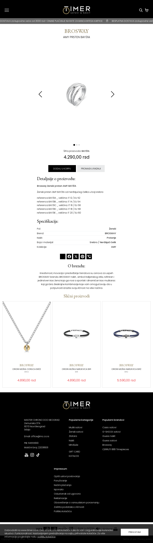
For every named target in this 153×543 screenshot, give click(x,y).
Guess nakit (108, 436)
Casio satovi (109, 427)
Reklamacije (60, 498)
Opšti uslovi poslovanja (67, 476)
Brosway (107, 445)
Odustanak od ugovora (67, 493)
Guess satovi (109, 440)
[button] (113, 94)
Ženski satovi (76, 431)
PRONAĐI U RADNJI (91, 168)
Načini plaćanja (62, 485)
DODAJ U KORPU (62, 168)
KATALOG (74, 456)
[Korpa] (146, 10)
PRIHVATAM (135, 532)
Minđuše (73, 445)
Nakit (71, 440)
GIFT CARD (74, 451)
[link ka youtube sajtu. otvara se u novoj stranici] (26, 456)
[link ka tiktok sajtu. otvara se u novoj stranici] (38, 456)
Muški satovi (75, 427)
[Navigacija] (7, 10)
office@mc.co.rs (40, 436)
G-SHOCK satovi (111, 431)
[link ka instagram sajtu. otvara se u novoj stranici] (32, 456)
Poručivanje (60, 480)
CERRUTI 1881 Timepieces (115, 449)
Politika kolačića (63, 511)
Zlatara (73, 436)
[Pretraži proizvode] (141, 10)
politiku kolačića (46, 536)
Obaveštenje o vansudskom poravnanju (76, 502)
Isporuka (58, 489)
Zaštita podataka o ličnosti (69, 507)
